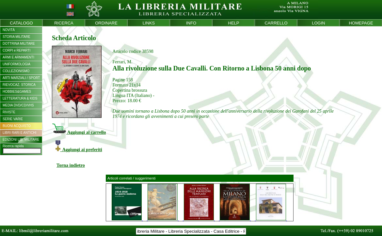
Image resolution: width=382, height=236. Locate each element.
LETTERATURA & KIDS (20, 98)
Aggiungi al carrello (79, 132)
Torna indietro (70, 165)
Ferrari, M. (122, 61)
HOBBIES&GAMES (17, 91)
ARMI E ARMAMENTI (18, 57)
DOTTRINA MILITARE (19, 43)
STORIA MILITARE (16, 37)
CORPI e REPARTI (16, 50)
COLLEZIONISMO (16, 71)
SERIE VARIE (13, 119)
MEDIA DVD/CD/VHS (18, 105)
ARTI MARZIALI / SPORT (21, 78)
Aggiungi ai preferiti (79, 149)
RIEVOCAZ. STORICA (19, 85)
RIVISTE (9, 112)
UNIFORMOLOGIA (16, 64)
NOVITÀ (9, 30)
